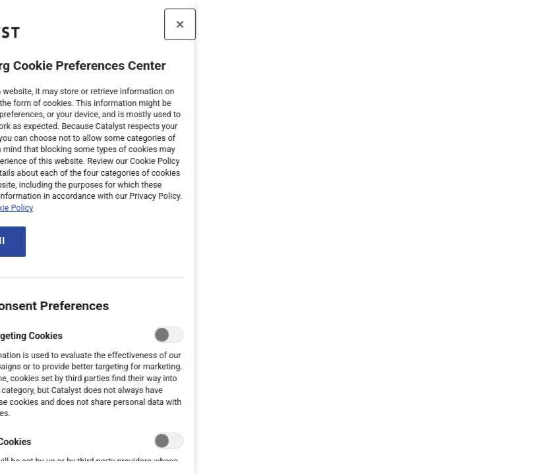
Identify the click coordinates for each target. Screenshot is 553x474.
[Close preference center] (135, 24)
